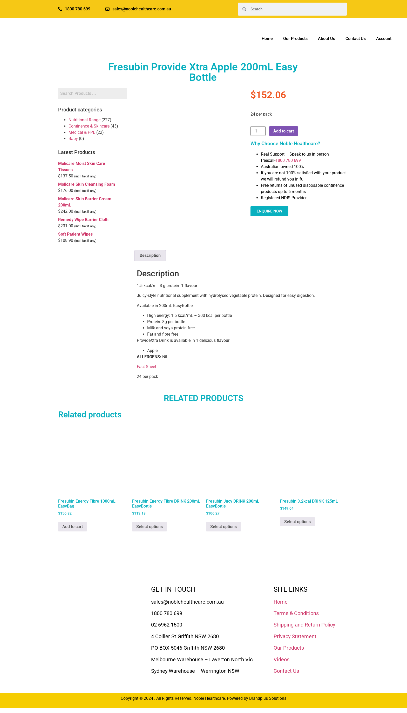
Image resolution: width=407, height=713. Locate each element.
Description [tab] (150, 255)
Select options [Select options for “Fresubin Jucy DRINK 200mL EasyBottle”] (223, 526)
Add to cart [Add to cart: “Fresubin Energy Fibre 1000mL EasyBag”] (72, 526)
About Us (326, 38)
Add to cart (283, 131)
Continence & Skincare (89, 126)
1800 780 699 (288, 160)
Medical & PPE (82, 132)
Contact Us (355, 38)
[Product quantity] (258, 131)
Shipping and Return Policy (304, 625)
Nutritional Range (84, 119)
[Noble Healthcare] (87, 600)
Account (383, 38)
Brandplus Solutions (267, 698)
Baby (73, 138)
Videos (281, 659)
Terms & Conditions (296, 613)
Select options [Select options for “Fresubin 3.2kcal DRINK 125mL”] (297, 521)
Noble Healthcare (209, 698)
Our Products (295, 38)
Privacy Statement (295, 636)
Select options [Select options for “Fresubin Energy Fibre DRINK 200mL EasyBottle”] (149, 526)
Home (267, 38)
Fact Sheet (146, 366)
